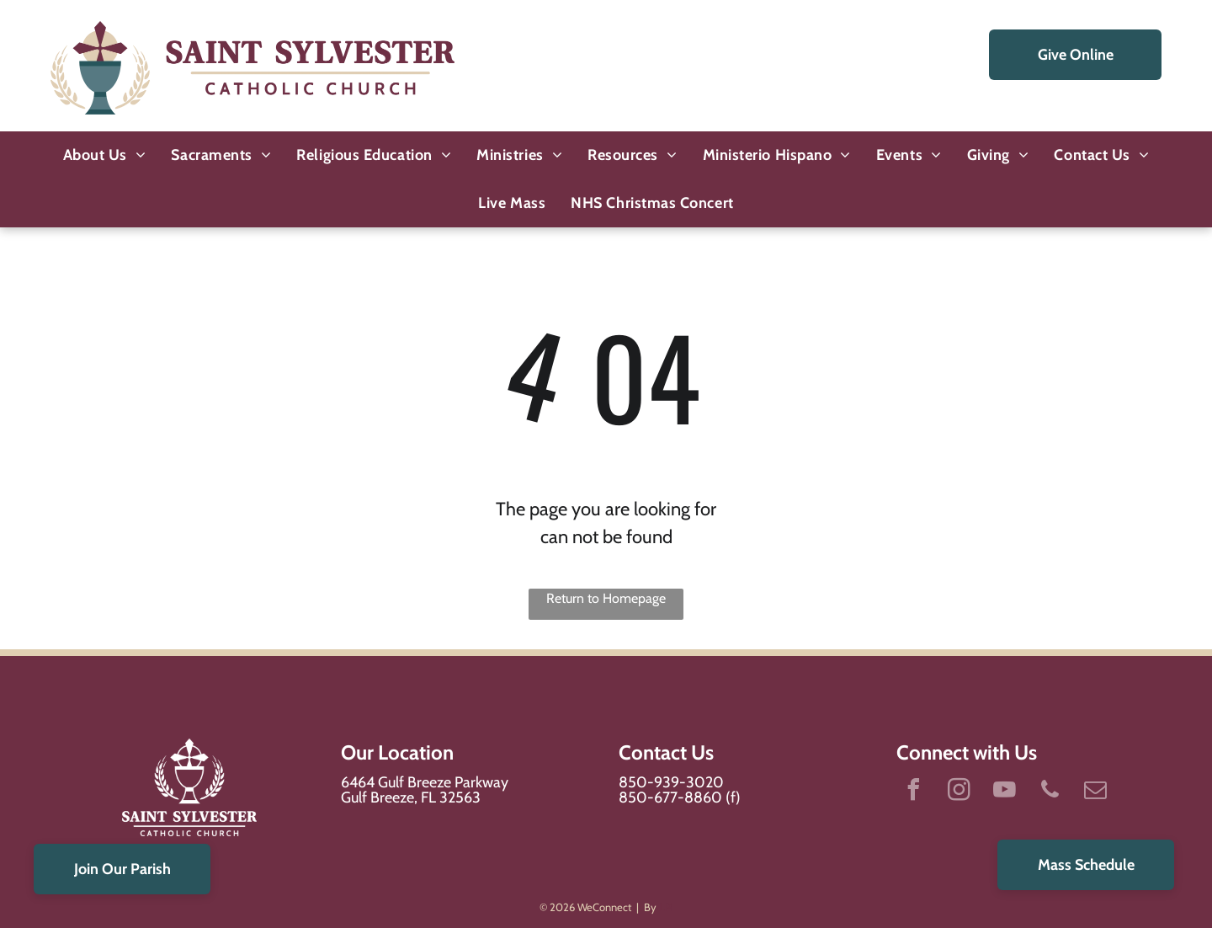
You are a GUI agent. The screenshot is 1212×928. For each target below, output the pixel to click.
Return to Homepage (606, 598)
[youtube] (1004, 792)
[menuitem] (104, 155)
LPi (666, 907)
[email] (1095, 792)
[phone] (1049, 792)
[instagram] (958, 792)
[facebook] (913, 792)
